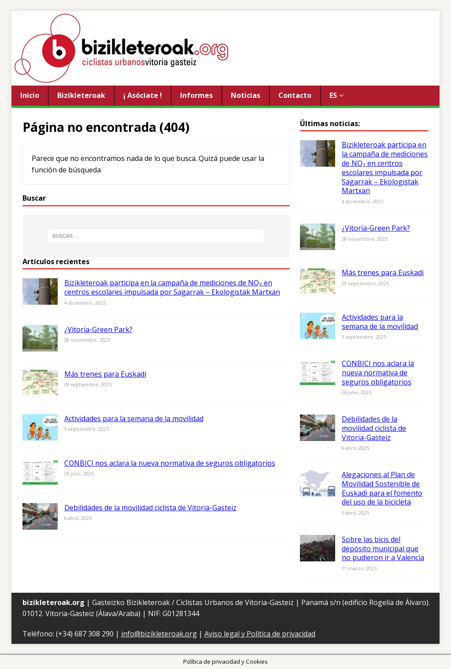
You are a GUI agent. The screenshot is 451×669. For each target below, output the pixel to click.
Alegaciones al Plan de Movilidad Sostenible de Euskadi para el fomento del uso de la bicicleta (382, 488)
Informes (196, 95)
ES (333, 95)
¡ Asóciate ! (142, 95)
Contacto (294, 95)
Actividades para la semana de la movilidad (133, 418)
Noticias (245, 95)
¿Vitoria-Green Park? (98, 329)
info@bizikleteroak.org (159, 634)
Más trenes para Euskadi (105, 374)
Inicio (29, 95)
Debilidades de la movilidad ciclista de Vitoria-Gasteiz (150, 507)
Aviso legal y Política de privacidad (259, 634)
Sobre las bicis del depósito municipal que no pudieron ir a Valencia (383, 548)
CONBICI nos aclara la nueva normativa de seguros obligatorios (169, 463)
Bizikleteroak (81, 95)
